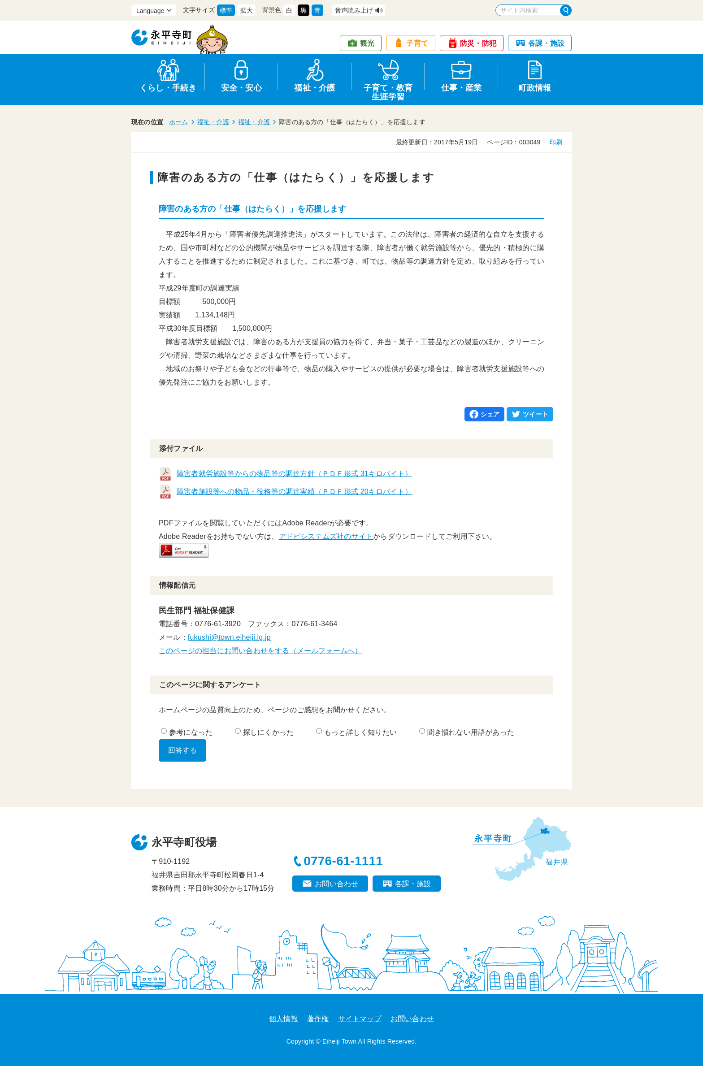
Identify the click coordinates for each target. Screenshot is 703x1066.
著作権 (318, 1019)
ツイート (535, 414)
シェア (490, 414)
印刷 (556, 142)
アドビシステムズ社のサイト (326, 536)
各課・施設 (546, 43)
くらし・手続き (167, 87)
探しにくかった (264, 732)
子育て (417, 43)
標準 (226, 10)
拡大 (246, 10)
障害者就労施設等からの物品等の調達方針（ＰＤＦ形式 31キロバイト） (294, 473)
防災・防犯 (478, 43)
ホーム (178, 122)
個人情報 (283, 1019)
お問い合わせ (336, 884)
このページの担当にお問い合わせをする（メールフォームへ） (260, 650)
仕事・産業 (461, 87)
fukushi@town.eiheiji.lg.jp (229, 637)
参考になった (187, 732)
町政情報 (534, 87)
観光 (367, 43)
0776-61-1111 (343, 861)
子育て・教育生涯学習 (388, 90)
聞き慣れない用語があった (466, 732)
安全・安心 (241, 87)
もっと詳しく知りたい (356, 732)
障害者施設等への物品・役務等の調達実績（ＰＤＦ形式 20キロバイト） (294, 491)
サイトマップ (360, 1019)
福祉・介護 (314, 87)
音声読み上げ (354, 10)
